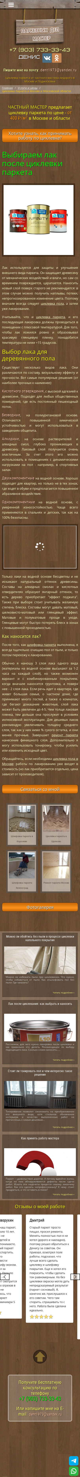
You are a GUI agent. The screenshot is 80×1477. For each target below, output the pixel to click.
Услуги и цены (27, 88)
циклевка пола (52, 303)
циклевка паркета (50, 317)
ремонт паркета (65, 735)
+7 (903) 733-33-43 (40, 50)
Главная (7, 88)
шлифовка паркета (41, 645)
